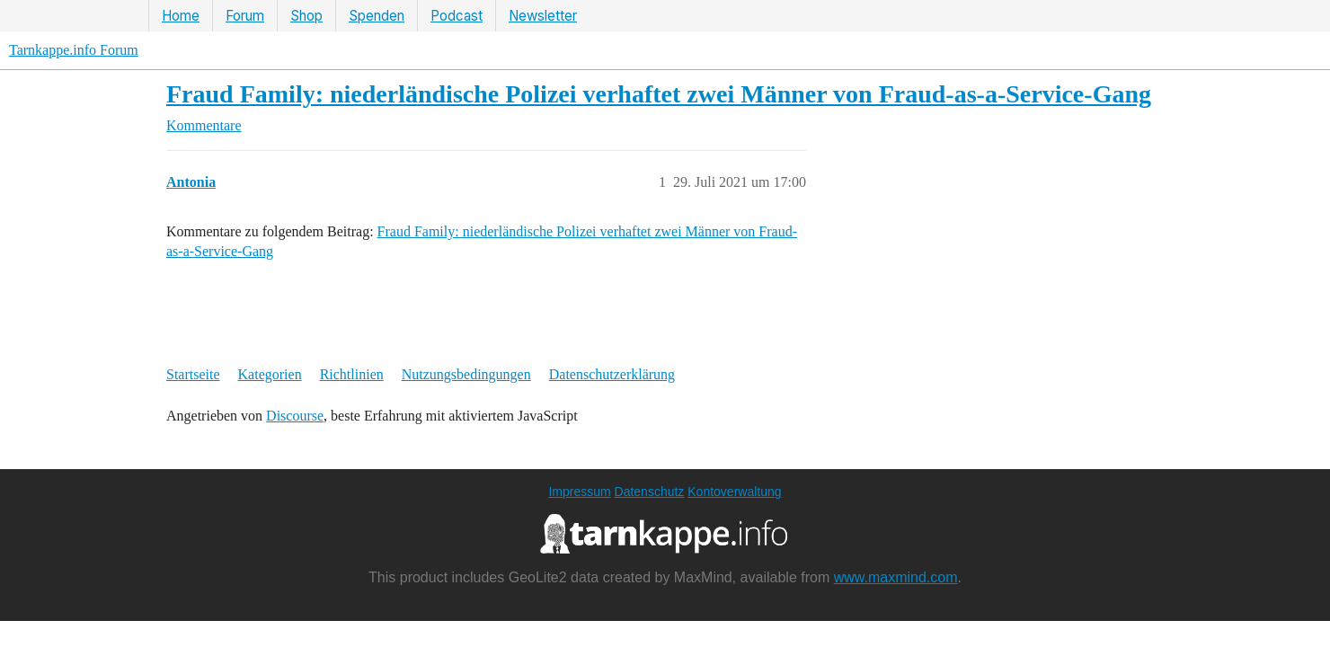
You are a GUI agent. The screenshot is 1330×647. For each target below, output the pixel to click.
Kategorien (270, 374)
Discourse (295, 415)
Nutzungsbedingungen (466, 374)
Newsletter (543, 15)
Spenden (376, 15)
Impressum (579, 491)
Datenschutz (650, 491)
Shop (306, 15)
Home (181, 15)
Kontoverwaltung (734, 491)
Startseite (193, 374)
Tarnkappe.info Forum (73, 50)
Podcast (456, 15)
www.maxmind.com (896, 577)
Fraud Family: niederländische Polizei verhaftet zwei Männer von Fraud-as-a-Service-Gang (658, 94)
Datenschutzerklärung (612, 374)
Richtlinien (352, 374)
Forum (245, 15)
